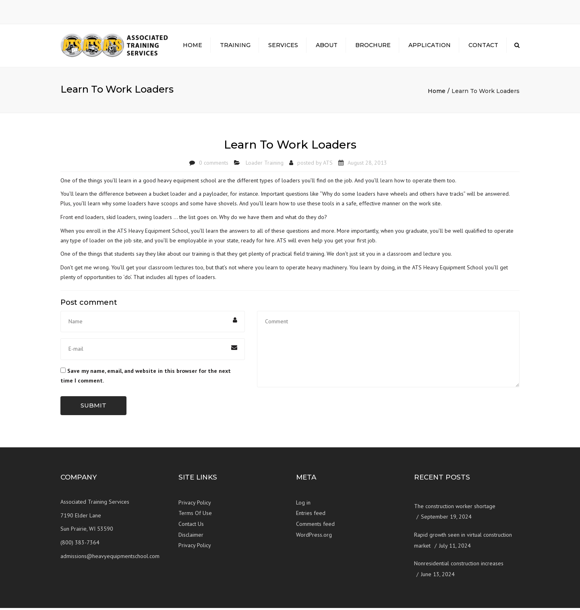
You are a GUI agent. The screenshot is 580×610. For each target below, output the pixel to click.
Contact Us (191, 525)
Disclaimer (190, 536)
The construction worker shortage (454, 508)
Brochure (373, 46)
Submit (93, 407)
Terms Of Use (195, 515)
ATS (328, 164)
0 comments (213, 164)
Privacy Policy (194, 504)
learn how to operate (406, 182)
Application (429, 46)
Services (283, 46)
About (327, 46)
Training (235, 46)
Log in (303, 504)
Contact (483, 46)
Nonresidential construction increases (458, 565)
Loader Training (265, 164)
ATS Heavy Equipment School (152, 232)
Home (192, 46)
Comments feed (315, 525)
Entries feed (310, 515)
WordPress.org (314, 536)
